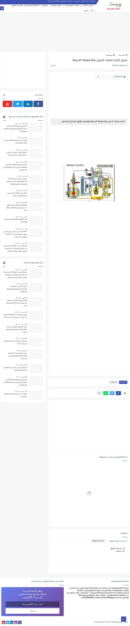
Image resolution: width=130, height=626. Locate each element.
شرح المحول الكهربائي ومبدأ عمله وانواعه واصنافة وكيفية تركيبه (16, 329)
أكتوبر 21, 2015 (20, 338)
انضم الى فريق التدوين (88, 1)
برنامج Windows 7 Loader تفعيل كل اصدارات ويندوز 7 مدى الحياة (15, 316)
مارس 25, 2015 (20, 324)
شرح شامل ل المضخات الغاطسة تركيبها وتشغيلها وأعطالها (17, 289)
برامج (86, 11)
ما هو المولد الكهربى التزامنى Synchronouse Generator (16, 154)
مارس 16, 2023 (20, 150)
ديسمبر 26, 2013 (20, 391)
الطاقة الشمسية (32, 6)
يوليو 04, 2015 (21, 351)
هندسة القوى (17, 6)
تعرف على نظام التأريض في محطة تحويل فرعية (17, 194)
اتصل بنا (76, 1)
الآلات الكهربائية (72, 6)
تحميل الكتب (88, 6)
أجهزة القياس (56, 6)
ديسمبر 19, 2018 (20, 312)
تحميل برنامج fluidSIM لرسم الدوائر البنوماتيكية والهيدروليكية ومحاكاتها (15, 128)
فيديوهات (110, 55)
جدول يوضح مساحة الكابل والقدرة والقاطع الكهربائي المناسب (17, 356)
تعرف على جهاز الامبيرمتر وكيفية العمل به (15, 395)
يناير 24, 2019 (21, 176)
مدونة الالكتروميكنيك (102, 622)
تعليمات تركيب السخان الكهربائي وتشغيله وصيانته (15, 369)
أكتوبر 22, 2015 (20, 162)
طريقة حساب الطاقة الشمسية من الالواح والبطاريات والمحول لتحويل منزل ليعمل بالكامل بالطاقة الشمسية (15, 249)
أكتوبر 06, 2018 (20, 202)
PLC (92, 11)
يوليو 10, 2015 (21, 284)
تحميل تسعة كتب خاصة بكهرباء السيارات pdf (15, 342)
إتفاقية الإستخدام (53, 1)
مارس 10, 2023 (20, 217)
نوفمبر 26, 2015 (20, 365)
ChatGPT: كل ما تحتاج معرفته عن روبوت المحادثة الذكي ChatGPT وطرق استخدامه (15, 234)
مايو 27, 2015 (21, 138)
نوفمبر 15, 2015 (20, 123)
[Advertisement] (65, 32)
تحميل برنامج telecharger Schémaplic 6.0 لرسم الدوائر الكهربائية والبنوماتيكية (16, 181)
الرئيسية (123, 55)
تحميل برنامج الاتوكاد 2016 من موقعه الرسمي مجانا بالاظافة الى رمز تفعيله (15, 167)
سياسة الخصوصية (67, 1)
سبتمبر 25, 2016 (20, 243)
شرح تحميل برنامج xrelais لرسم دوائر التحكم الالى (15, 142)
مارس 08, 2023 (20, 190)
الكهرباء (44, 6)
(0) (53, 66)
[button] (118, 393)
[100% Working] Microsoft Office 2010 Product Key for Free (16, 208)
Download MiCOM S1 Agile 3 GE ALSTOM (15, 221)
